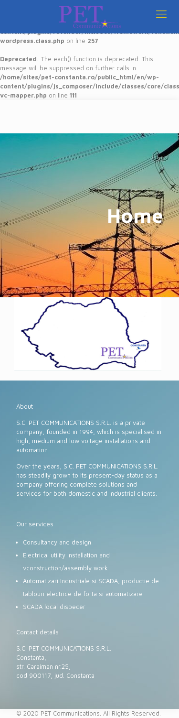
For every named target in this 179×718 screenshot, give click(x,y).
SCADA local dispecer (54, 606)
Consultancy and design (57, 542)
